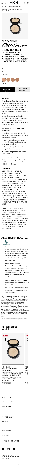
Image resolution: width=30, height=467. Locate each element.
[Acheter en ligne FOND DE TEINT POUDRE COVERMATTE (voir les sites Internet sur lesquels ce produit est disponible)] (7, 89)
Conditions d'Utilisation (7, 411)
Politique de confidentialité (8, 402)
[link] (5, 70)
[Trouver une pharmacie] (22, 89)
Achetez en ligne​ (5, 435)
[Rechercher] (5, 3)
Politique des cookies (6, 406)
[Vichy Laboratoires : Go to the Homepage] (15, 2)
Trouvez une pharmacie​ (7, 430)
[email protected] (5, 458)
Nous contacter (5, 421)
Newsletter (4, 426)
